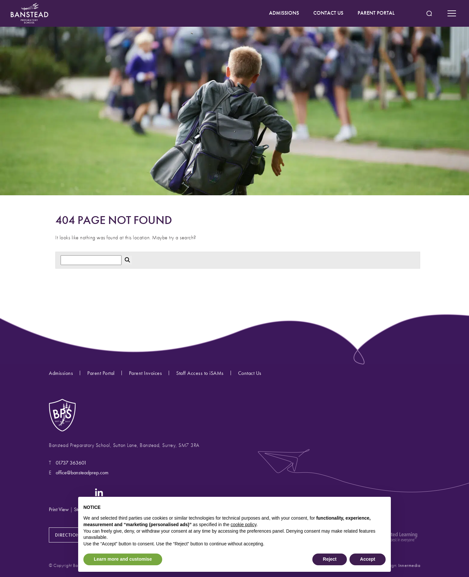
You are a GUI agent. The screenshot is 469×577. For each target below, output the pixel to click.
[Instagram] (53, 492)
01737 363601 (71, 462)
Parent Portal (101, 373)
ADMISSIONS (284, 12)
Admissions (61, 373)
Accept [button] (367, 559)
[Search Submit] (429, 13)
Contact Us (250, 373)
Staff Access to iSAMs (200, 373)
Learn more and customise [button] (123, 559)
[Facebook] (66, 492)
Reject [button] (329, 559)
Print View (59, 509)
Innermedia (409, 565)
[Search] (91, 260)
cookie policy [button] (243, 524)
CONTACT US (328, 12)
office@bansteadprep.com (82, 472)
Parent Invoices (145, 373)
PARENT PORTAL (376, 12)
